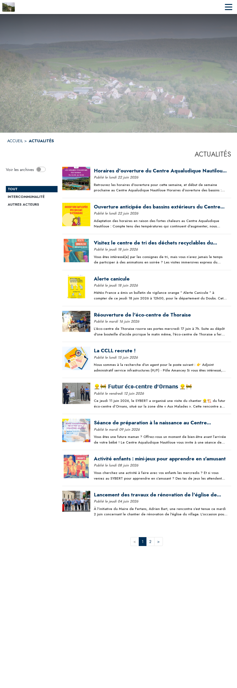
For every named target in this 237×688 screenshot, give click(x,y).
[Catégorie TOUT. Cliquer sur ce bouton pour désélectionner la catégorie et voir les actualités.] (32, 189)
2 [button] (150, 541)
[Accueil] (8, 7)
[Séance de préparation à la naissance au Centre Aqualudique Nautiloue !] (161, 423)
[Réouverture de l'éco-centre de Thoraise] (161, 315)
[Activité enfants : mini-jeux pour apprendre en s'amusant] (161, 459)
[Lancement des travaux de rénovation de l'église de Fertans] (161, 495)
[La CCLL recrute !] (161, 351)
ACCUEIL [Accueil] (15, 141)
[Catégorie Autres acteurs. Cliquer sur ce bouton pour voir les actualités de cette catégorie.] (32, 204)
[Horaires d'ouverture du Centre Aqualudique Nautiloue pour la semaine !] (161, 171)
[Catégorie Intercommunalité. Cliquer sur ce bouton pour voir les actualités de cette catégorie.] (32, 197)
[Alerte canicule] (161, 279)
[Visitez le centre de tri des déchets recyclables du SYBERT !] (161, 243)
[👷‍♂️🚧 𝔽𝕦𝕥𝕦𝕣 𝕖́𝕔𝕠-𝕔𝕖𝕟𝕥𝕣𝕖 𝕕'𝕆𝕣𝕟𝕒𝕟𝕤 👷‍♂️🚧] (161, 387)
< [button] (134, 541)
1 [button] (142, 541)
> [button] (158, 541)
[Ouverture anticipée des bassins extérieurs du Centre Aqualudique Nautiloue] (161, 207)
